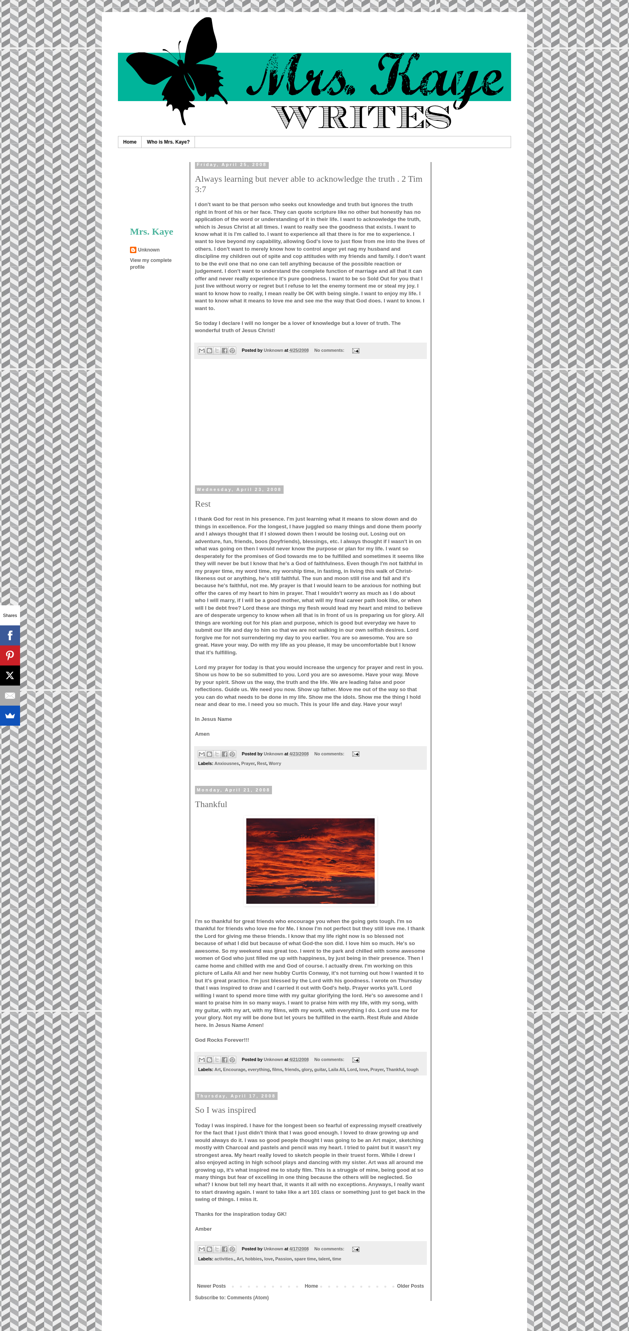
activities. (224, 1258)
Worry (275, 763)
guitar (320, 1069)
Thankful (211, 804)
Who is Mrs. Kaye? (168, 142)
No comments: (329, 350)
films (277, 1069)
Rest (203, 504)
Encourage (234, 1069)
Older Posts (410, 1286)
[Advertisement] (310, 427)
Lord (352, 1069)
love (363, 1069)
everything (259, 1069)
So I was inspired (225, 1110)
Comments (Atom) (248, 1298)
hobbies (253, 1258)
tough (412, 1069)
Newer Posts (211, 1286)
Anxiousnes (226, 763)
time (336, 1258)
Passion (283, 1258)
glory (307, 1069)
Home (129, 142)
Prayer (248, 763)
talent (324, 1258)
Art (217, 1069)
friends (292, 1069)
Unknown (149, 250)
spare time (305, 1258)
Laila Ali (337, 1069)
